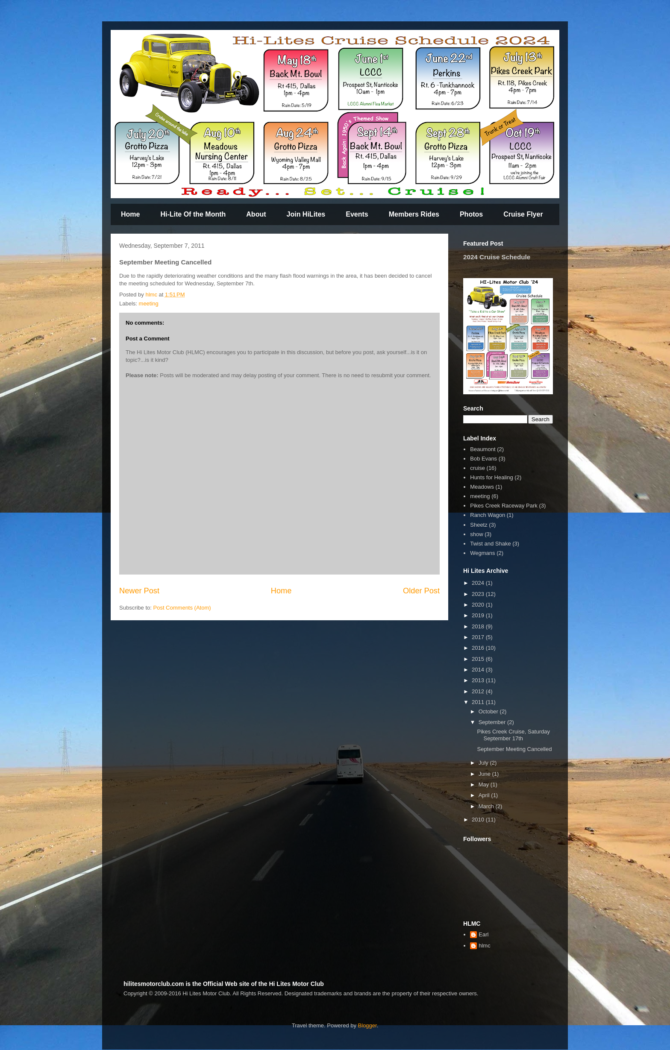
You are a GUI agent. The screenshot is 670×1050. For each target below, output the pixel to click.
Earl (483, 934)
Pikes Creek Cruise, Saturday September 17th (513, 735)
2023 (479, 594)
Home (130, 214)
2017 (479, 637)
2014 (479, 669)
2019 (479, 615)
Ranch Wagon (487, 515)
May (485, 784)
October (489, 711)
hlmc (484, 945)
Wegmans (482, 553)
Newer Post (139, 591)
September (493, 722)
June (485, 774)
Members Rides (414, 214)
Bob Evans (483, 458)
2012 (479, 691)
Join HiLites (306, 214)
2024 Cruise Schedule (496, 257)
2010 (479, 819)
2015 (479, 659)
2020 (479, 604)
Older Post (421, 591)
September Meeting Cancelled (514, 749)
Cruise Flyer (523, 214)
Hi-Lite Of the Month (193, 214)
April (485, 795)
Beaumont (482, 449)
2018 (479, 626)
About (256, 214)
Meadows (482, 487)
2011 (479, 702)
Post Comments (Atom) (182, 607)
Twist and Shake (490, 543)
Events (357, 214)
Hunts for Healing (491, 477)
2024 (479, 583)
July (484, 763)
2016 (479, 648)
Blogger (367, 1025)
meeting (149, 303)
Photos (471, 214)
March (487, 806)
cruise (477, 468)
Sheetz (478, 525)
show (476, 534)
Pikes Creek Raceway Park (504, 505)
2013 (479, 680)
